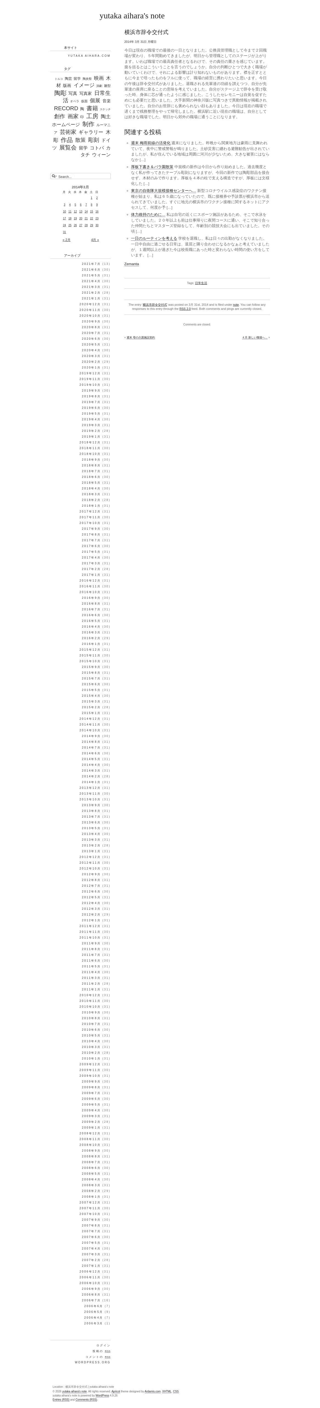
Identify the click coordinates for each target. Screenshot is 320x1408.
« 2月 (67, 240)
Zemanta (131, 264)
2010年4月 (91, 1041)
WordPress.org (92, 1362)
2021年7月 (91, 263)
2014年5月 (91, 759)
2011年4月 (91, 972)
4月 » (95, 240)
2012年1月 (91, 920)
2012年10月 (90, 868)
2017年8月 (91, 534)
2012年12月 (90, 857)
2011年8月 (91, 949)
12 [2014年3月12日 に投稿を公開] (75, 211)
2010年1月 (91, 1058)
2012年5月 (91, 897)
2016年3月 (91, 632)
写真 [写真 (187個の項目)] (72, 93)
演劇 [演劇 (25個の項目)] (99, 85)
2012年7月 (91, 885)
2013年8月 (91, 810)
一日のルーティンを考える (154, 238)
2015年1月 (91, 713)
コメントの (97, 1357)
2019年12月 (90, 373)
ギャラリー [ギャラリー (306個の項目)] (91, 132)
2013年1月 (91, 851)
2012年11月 (90, 862)
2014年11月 (90, 724)
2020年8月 (91, 327)
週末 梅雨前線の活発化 (151, 143)
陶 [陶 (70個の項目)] (82, 109)
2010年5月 (91, 1035)
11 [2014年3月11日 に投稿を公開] (69, 211)
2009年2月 (91, 1121)
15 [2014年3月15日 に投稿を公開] (91, 211)
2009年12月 (90, 1064)
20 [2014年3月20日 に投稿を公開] (80, 218)
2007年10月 (90, 1214)
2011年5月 (91, 966)
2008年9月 (91, 1150)
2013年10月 (90, 799)
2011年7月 (91, 954)
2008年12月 (90, 1133)
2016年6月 (91, 615)
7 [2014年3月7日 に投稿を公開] (86, 204)
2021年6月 (91, 269)
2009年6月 (91, 1098)
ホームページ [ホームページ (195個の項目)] (66, 124)
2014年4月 (91, 764)
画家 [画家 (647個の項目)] (73, 116)
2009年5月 (91, 1104)
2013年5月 (91, 828)
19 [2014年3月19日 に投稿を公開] (75, 218)
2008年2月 (91, 1190)
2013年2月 (91, 845)
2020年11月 (90, 309)
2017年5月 (91, 551)
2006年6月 (93, 1306)
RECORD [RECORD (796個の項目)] (66, 108)
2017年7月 (91, 540)
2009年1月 (91, 1127)
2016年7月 (91, 609)
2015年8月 (91, 672)
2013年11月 (90, 793)
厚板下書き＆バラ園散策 (152, 167)
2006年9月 (91, 1288)
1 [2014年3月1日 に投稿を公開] (92, 197)
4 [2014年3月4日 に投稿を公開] (70, 204)
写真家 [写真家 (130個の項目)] (85, 93)
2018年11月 (90, 448)
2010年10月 (90, 1006)
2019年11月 (90, 379)
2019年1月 (91, 436)
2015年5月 (91, 690)
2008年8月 (91, 1156)
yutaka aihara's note (132, 15)
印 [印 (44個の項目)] (82, 117)
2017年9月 (91, 528)
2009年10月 (90, 1075)
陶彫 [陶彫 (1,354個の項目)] (60, 92)
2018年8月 (91, 465)
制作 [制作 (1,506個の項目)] (88, 124)
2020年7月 (91, 333)
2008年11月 (90, 1139)
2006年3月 (93, 1323)
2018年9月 (91, 459)
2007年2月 (91, 1260)
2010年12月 (90, 995)
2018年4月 (91, 488)
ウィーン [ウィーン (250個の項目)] (101, 154)
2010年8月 (91, 1018)
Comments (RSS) (86, 1399)
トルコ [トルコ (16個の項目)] (59, 78)
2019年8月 (91, 396)
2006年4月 (93, 1317)
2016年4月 (91, 626)
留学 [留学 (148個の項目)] (83, 148)
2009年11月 (90, 1070)
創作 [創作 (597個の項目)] (59, 116)
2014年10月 (90, 730)
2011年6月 (91, 960)
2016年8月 (91, 603)
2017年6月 (91, 546)
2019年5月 (91, 413)
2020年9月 (91, 321)
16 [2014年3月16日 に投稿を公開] (97, 211)
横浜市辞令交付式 (155, 304)
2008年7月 (91, 1162)
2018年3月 (91, 494)
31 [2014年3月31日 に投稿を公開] (64, 232)
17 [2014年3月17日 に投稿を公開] (64, 218)
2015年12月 (90, 649)
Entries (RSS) (61, 1399)
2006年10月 (90, 1283)
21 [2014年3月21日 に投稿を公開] (86, 218)
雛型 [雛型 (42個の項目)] (107, 86)
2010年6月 (91, 1029)
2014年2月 (91, 776)
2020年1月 (91, 367)
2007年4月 (91, 1248)
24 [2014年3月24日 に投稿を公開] (64, 225)
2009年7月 (91, 1093)
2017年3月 (91, 563)
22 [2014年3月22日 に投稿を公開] (91, 218)
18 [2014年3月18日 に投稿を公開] (69, 218)
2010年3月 (91, 1047)
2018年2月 (91, 500)
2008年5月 (91, 1173)
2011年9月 (91, 943)
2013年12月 (90, 787)
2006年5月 (93, 1311)
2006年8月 (91, 1294)
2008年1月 (91, 1196)
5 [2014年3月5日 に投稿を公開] (75, 204)
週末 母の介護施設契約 (141, 337)
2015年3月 (91, 701)
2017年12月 (90, 511)
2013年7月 (91, 816)
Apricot (116, 1391)
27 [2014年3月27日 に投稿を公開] (80, 225)
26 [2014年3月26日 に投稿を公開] (75, 225)
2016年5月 (91, 620)
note (236, 304)
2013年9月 (91, 805)
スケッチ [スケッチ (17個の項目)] (105, 109)
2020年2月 (91, 361)
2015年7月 (91, 678)
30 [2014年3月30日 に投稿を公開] (97, 225)
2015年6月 (91, 684)
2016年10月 (90, 592)
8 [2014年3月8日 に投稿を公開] (92, 204)
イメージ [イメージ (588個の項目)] (84, 85)
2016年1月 (91, 643)
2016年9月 (91, 597)
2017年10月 (90, 523)
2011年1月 (91, 989)
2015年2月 (91, 707)
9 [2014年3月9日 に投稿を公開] (97, 204)
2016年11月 (90, 586)
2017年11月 (90, 517)
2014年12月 (90, 718)
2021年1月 (91, 298)
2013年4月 (91, 833)
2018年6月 (91, 476)
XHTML (166, 1391)
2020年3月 (91, 356)
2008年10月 (90, 1144)
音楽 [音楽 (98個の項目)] (106, 101)
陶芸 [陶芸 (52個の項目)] (68, 79)
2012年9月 (91, 874)
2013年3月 (91, 839)
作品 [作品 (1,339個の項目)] (67, 139)
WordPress (102, 1395)
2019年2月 (91, 430)
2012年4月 (91, 903)
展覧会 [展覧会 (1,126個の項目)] (68, 147)
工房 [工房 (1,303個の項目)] (92, 116)
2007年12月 (90, 1202)
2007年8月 (91, 1225)
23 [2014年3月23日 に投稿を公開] (97, 218)
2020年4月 (91, 350)
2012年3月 (91, 908)
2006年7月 (91, 1300)
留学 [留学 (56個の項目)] (77, 79)
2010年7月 (91, 1023)
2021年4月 (91, 281)
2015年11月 (90, 655)
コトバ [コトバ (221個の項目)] (97, 148)
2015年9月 (91, 666)
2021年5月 (91, 275)
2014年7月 (91, 747)
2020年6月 (91, 338)
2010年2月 (91, 1052)
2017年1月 (91, 574)
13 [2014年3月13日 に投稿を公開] (80, 211)
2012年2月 (91, 914)
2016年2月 (91, 638)
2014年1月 (91, 782)
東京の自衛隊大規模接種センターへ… (163, 191)
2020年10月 (90, 315)
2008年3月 (91, 1185)
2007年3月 (91, 1254)
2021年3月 (91, 286)
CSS (176, 1391)
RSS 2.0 (185, 308)
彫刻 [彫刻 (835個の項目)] (93, 140)
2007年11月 (90, 1208)
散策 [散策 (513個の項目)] (80, 140)
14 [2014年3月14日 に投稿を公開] (86, 211)
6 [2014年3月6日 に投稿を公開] (81, 204)
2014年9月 (91, 736)
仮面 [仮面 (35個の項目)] (84, 101)
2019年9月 (91, 390)
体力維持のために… (148, 215)
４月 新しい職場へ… (255, 337)
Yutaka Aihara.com (89, 55)
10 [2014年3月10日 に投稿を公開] (64, 211)
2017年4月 (91, 557)
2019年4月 (91, 419)
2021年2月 (91, 292)
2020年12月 (90, 304)
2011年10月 (90, 937)
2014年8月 (91, 741)
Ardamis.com (153, 1391)
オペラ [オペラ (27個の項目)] (74, 101)
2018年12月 (90, 442)
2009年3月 (91, 1116)
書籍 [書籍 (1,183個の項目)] (92, 108)
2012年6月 (91, 891)
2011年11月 (90, 931)
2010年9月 (91, 1012)
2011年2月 (91, 983)
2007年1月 (91, 1265)
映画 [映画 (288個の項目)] (99, 78)
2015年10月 (90, 661)
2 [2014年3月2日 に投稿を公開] (97, 197)
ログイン (103, 1345)
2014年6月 (91, 753)
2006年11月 (90, 1277)
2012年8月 (91, 880)
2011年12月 (90, 926)
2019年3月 (91, 425)
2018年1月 (91, 505)
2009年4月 (91, 1110)
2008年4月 (91, 1179)
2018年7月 (91, 471)
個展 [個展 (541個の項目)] (95, 100)
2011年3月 (91, 977)
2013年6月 (91, 822)
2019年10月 (90, 384)
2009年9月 (91, 1081)
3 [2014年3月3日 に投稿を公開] (64, 204)
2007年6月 (91, 1237)
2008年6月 (91, 1167)
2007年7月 (91, 1231)
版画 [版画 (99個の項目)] (67, 85)
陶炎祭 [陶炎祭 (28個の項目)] (87, 78)
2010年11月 (90, 1000)
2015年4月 (91, 695)
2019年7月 (91, 402)
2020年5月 (91, 344)
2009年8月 (91, 1087)
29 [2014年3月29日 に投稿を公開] (91, 225)
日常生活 (201, 283)
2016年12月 (90, 580)
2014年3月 (91, 770)
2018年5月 (91, 482)
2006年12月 (90, 1271)
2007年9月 (91, 1219)
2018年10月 (90, 453)
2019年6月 (91, 407)
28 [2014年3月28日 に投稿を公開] (86, 225)
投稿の (101, 1351)
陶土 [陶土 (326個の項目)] (106, 116)
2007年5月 (91, 1242)
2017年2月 (91, 569)
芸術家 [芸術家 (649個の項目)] (68, 132)
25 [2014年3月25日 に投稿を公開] (69, 225)
